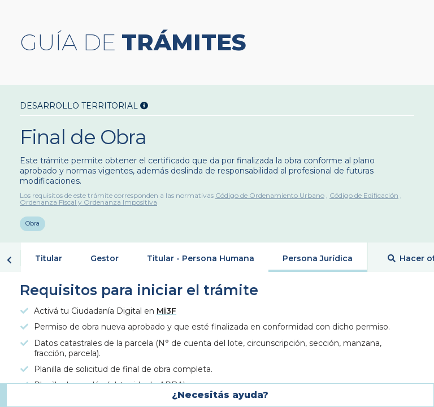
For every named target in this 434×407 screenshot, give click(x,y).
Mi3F (166, 311)
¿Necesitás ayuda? (220, 394)
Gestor (104, 259)
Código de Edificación (363, 195)
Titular (48, 259)
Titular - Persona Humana (200, 259)
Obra (32, 224)
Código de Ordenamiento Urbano (269, 195)
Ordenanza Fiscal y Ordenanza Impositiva (88, 202)
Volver (9, 261)
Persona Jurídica (318, 259)
